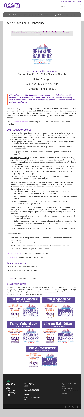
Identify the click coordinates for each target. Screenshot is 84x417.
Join (69, 1)
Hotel (44, 32)
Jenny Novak (12, 257)
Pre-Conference (55, 32)
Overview (15, 32)
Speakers (24, 32)
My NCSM (64, 1)
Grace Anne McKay (14, 253)
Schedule (66, 32)
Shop (73, 1)
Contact (79, 1)
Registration (35, 32)
